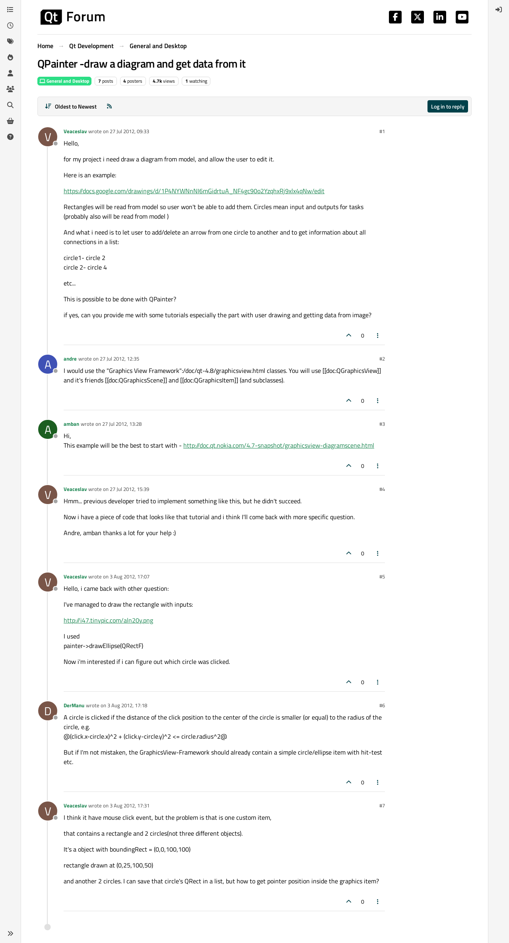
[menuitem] (499, 9)
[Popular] (10, 57)
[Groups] (10, 89)
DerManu (74, 705)
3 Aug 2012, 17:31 (130, 805)
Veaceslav (75, 131)
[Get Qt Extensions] (10, 120)
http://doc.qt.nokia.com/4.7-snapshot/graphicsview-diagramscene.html (278, 445)
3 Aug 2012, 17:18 (127, 705)
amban (71, 424)
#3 (382, 424)
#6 (382, 705)
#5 (382, 576)
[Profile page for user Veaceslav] (47, 136)
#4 (382, 489)
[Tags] (10, 41)
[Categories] (10, 9)
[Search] (10, 105)
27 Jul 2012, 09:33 (129, 131)
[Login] (499, 9)
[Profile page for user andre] (47, 364)
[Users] (10, 73)
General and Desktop (64, 81)
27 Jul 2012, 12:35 (119, 359)
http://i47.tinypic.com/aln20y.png (108, 620)
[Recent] (10, 25)
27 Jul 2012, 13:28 (122, 424)
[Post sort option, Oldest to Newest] (70, 106)
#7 (382, 805)
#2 (382, 359)
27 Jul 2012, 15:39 (129, 489)
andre (70, 359)
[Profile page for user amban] (47, 429)
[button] (10, 933)
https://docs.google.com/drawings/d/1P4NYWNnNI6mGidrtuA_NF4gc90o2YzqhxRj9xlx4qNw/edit (194, 191)
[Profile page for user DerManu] (47, 710)
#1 (382, 131)
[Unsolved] (10, 136)
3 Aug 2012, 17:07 (130, 576)
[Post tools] (378, 335)
